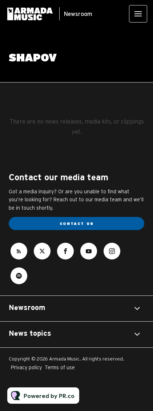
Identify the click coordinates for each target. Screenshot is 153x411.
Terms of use (60, 367)
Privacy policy (26, 367)
